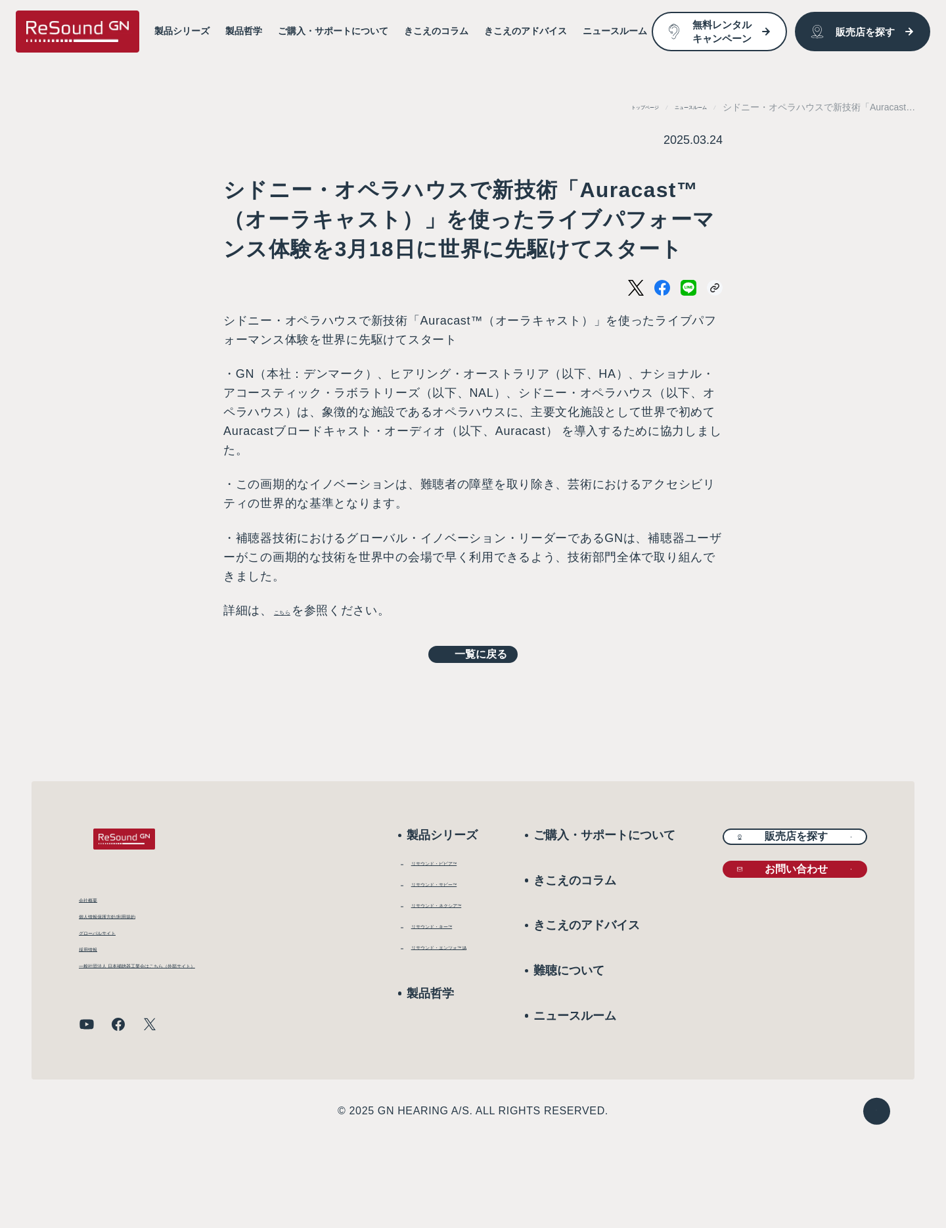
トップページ (599, 107)
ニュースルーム (674, 107)
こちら (292, 610)
